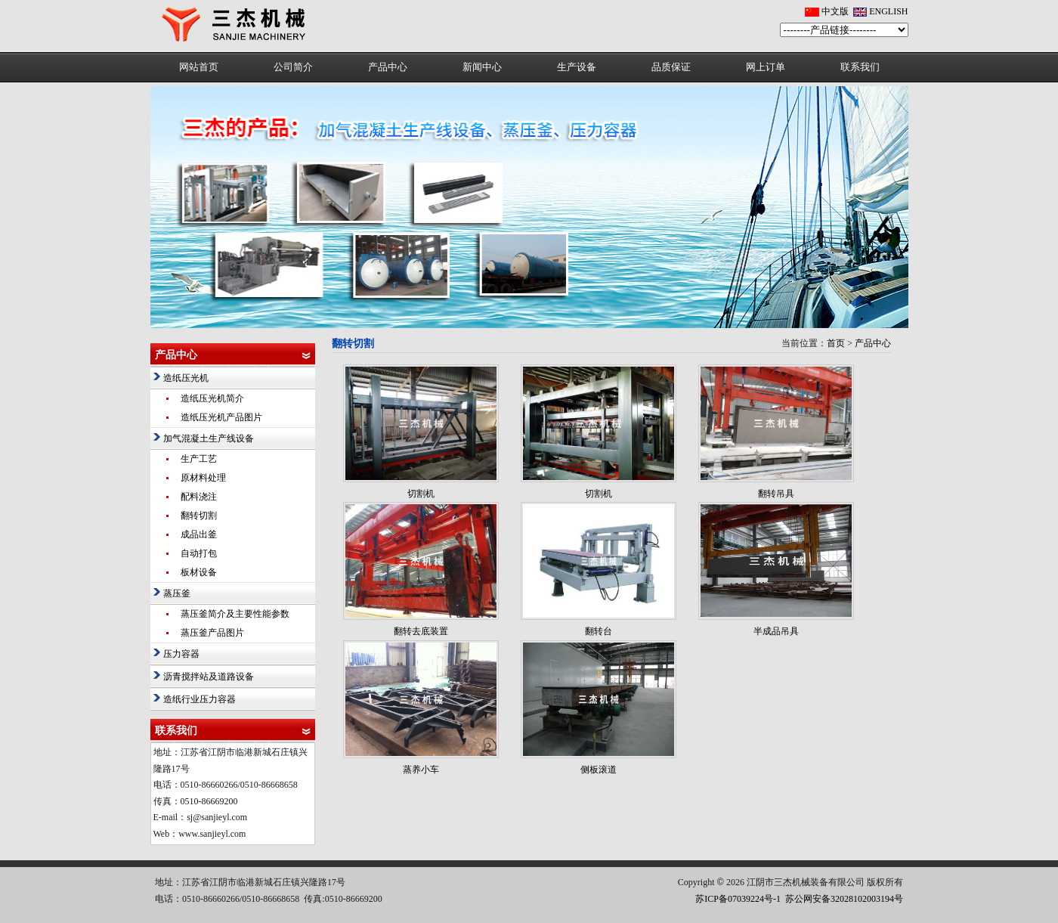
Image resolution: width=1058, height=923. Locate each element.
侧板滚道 (598, 769)
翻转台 (598, 631)
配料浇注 (199, 496)
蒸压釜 (176, 593)
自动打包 (199, 553)
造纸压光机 (186, 378)
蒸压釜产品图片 (212, 632)
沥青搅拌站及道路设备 (208, 676)
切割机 (421, 493)
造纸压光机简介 (212, 398)
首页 (836, 343)
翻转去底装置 (421, 631)
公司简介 (293, 67)
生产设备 (576, 67)
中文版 (835, 11)
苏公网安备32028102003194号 (844, 899)
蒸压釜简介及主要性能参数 (235, 614)
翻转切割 (199, 515)
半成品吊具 (776, 631)
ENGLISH (888, 11)
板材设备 (199, 572)
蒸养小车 (421, 769)
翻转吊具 (776, 493)
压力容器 (181, 654)
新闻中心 (482, 67)
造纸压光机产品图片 (221, 417)
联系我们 (860, 67)
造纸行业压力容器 (199, 699)
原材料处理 (203, 477)
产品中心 (387, 67)
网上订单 (765, 67)
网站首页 (198, 67)
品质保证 (671, 67)
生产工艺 (199, 459)
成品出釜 (199, 534)
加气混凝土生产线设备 (208, 438)
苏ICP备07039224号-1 (738, 899)
